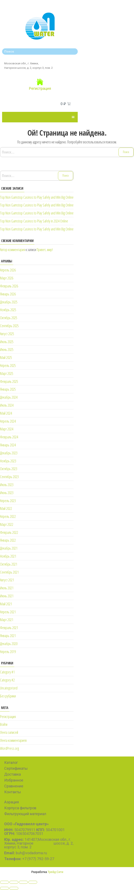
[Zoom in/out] (32, 882)
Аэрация (11, 802)
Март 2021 (6, 619)
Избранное (13, 780)
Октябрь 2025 (8, 317)
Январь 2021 (8, 635)
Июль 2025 (6, 341)
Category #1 (7, 671)
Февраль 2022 (9, 532)
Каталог (11, 762)
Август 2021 (7, 579)
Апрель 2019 (8, 651)
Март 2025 (6, 373)
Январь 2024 (8, 444)
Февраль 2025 (9, 381)
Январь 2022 (8, 540)
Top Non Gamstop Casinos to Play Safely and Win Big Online (37, 197)
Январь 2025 (8, 389)
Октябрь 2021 (8, 564)
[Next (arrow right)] (13, 888)
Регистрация (40, 88)
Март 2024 (6, 428)
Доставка (12, 774)
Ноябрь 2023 (8, 460)
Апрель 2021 (8, 611)
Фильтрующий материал (25, 814)
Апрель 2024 (8, 421)
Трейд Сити (55, 872)
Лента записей (9, 732)
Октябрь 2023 (8, 468)
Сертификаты (16, 768)
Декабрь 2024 (8, 397)
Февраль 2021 (9, 627)
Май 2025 (6, 357)
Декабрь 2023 (8, 452)
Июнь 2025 (6, 349)
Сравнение (13, 786)
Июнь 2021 (6, 595)
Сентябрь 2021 (9, 572)
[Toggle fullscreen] (23, 882)
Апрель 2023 (8, 500)
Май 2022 (6, 508)
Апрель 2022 (8, 516)
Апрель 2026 (8, 269)
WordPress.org (9, 748)
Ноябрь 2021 (8, 556)
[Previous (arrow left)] (4, 888)
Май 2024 (6, 413)
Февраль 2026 (9, 285)
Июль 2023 (6, 484)
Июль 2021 (6, 587)
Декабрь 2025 (8, 301)
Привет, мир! (45, 249)
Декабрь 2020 (8, 643)
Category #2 (7, 679)
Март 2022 (6, 524)
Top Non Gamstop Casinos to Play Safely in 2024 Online (34, 220)
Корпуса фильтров (20, 808)
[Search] (73, 51)
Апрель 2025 (8, 365)
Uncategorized (8, 687)
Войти (3, 724)
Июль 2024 (6, 405)
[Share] (13, 882)
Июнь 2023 (6, 492)
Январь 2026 (8, 293)
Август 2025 (7, 333)
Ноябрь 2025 (8, 309)
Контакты (12, 792)
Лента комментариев (13, 740)
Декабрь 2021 (8, 548)
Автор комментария (12, 249)
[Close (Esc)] (4, 882)
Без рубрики (8, 695)
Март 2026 (6, 277)
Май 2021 (6, 603)
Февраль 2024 (9, 436)
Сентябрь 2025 (9, 325)
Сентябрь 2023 (9, 476)
